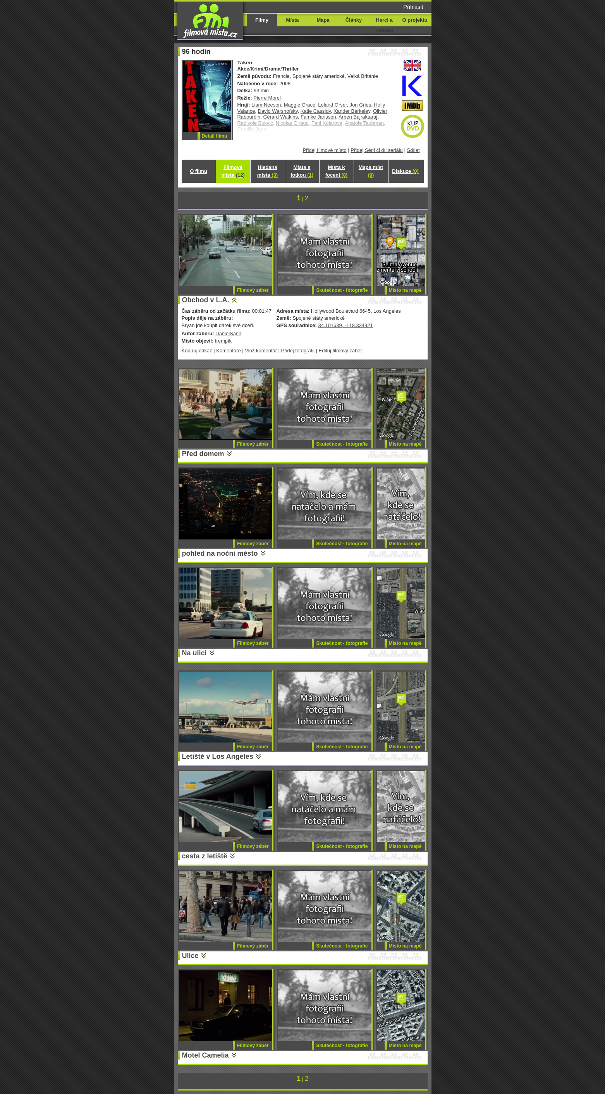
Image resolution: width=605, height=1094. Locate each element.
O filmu (198, 171)
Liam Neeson (266, 105)
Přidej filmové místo (325, 150)
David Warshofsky (278, 111)
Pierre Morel (267, 98)
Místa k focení (336, 171)
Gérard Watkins (280, 117)
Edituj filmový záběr (340, 350)
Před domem (203, 454)
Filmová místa (232, 171)
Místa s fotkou (301, 171)
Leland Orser (332, 105)
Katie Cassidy (316, 111)
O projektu (415, 20)
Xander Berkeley (351, 111)
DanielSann (228, 333)
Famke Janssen (318, 117)
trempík (223, 341)
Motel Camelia (205, 1055)
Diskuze (405, 171)
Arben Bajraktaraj (358, 117)
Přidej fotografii (298, 350)
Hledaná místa (267, 171)
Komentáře (228, 350)
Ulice (190, 956)
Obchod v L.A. (205, 300)
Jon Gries (360, 105)
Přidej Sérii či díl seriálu (377, 150)
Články (353, 20)
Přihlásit (413, 7)
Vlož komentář (261, 350)
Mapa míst (371, 171)
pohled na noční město (220, 553)
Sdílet (413, 150)
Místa (292, 20)
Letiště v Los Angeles (217, 756)
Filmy (261, 20)
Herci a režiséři (384, 25)
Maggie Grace (299, 105)
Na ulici (194, 653)
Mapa (322, 20)
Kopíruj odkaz (197, 350)
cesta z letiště (204, 856)
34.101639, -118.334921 (345, 325)
